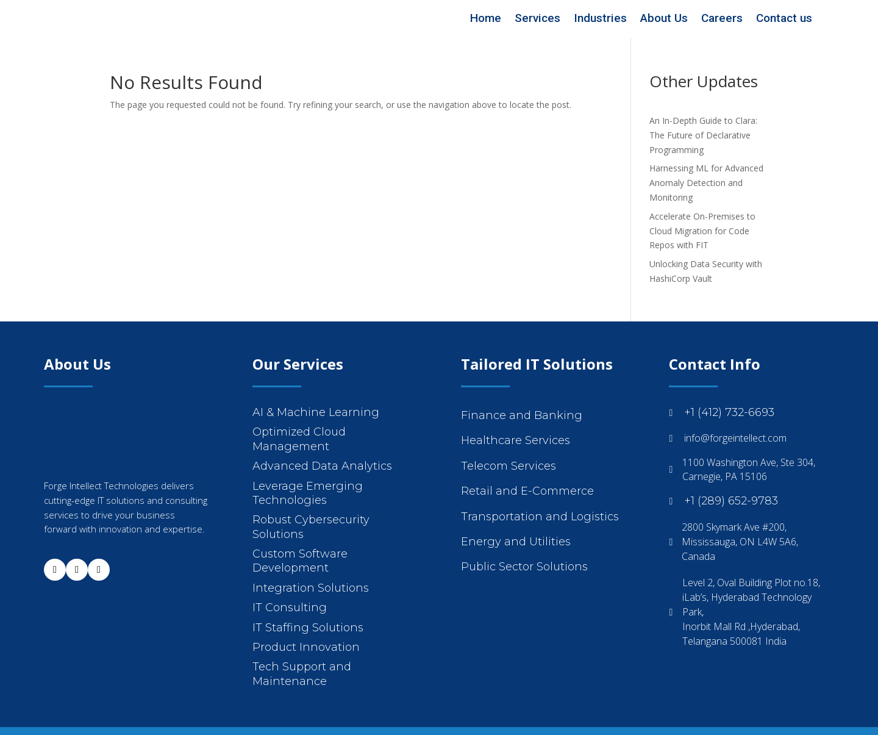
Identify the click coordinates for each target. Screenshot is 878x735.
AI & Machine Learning (315, 412)
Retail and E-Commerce (527, 491)
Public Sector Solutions (524, 566)
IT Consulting (289, 607)
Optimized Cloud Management (299, 439)
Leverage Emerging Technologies (307, 493)
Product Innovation (306, 647)
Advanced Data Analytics (322, 466)
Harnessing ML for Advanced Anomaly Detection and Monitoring (706, 182)
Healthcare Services (515, 440)
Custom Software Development (300, 561)
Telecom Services (508, 466)
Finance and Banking (521, 415)
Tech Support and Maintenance (301, 673)
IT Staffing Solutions (307, 627)
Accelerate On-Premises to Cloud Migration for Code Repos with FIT (702, 230)
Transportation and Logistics (540, 516)
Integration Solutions (310, 588)
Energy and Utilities (516, 541)
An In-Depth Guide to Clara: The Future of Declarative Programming (703, 135)
